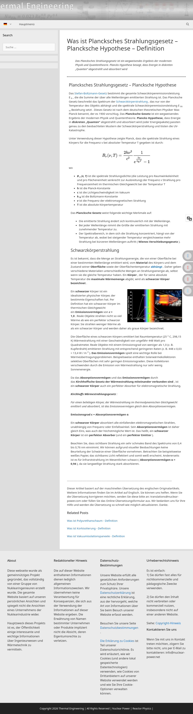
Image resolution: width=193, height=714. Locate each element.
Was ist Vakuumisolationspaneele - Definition (96, 536)
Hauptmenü (27, 24)
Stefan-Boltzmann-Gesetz (90, 93)
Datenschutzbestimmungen (119, 628)
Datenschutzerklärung (115, 593)
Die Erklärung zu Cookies (117, 641)
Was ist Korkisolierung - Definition (88, 528)
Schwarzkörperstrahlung (132, 101)
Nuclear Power (121, 708)
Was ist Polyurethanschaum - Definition (92, 520)
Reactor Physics (142, 708)
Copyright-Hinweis (168, 623)
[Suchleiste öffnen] (187, 24)
